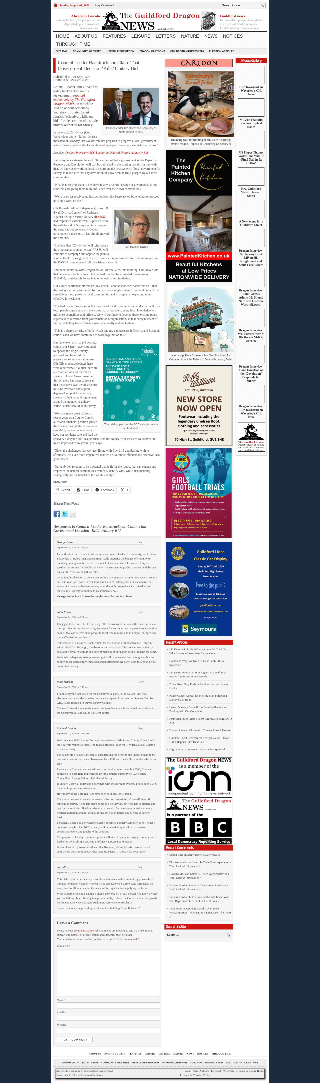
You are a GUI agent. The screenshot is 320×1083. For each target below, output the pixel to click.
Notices (233, 36)
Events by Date (114, 1053)
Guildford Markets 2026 (187, 51)
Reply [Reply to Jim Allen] (141, 867)
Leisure (140, 36)
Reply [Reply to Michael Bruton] (141, 728)
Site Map (62, 51)
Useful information (120, 51)
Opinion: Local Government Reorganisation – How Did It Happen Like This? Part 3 (200, 912)
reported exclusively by (74, 99)
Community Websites (87, 51)
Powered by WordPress (222, 1070)
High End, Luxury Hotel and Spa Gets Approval (197, 749)
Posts (195, 1070)
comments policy (84, 930)
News (211, 36)
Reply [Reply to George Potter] (141, 542)
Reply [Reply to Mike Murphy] (141, 681)
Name (61, 1000)
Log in (188, 1070)
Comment (63, 946)
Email (61, 1012)
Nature (190, 36)
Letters (166, 36)
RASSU (100, 216)
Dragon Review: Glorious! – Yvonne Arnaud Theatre (199, 730)
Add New (204, 1070)
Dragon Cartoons (152, 51)
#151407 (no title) (73, 1062)
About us (86, 36)
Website (61, 1024)
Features (114, 36)
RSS (255, 1062)
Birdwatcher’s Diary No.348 (203, 854)
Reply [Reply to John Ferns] (141, 611)
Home (62, 36)
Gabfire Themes (256, 1070)
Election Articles (221, 51)
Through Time (73, 44)
